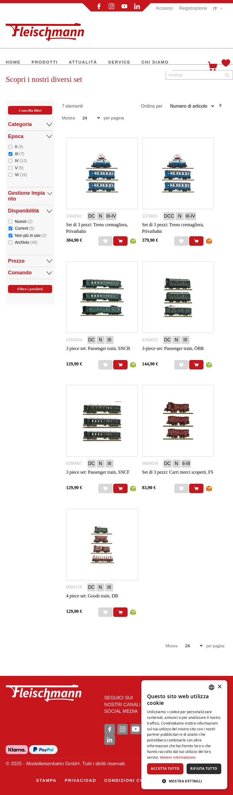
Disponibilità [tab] (30, 211)
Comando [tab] (30, 273)
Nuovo (24, 221)
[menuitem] (13, 63)
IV (21, 160)
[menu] (105, 63)
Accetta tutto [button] (165, 768)
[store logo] (47, 29)
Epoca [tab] (30, 136)
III (19, 153)
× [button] (219, 687)
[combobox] (199, 75)
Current (24, 228)
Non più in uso (31, 235)
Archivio (26, 242)
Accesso (164, 8)
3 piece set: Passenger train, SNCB (98, 348)
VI (21, 174)
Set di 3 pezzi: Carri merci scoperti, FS (178, 472)
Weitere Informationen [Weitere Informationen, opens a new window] (177, 757)
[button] (218, 8)
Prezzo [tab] (30, 261)
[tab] (30, 206)
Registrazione (193, 8)
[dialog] (184, 734)
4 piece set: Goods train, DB (92, 595)
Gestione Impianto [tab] (30, 196)
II (19, 146)
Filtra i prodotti (30, 289)
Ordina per (152, 106)
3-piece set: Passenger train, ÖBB (173, 348)
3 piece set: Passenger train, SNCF (98, 472)
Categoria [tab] (30, 124)
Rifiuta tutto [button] (203, 768)
